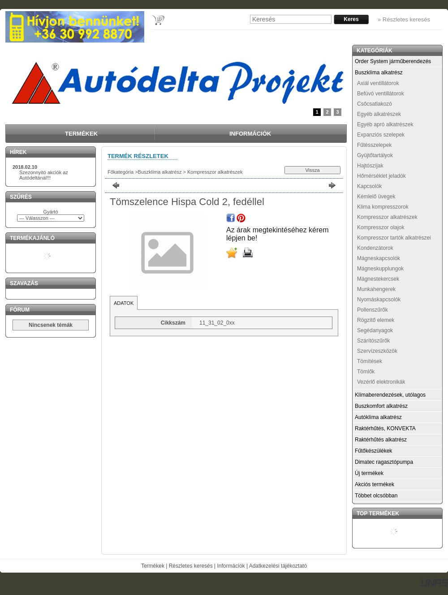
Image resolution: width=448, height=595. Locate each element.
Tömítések (369, 361)
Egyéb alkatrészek (379, 114)
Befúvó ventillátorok (380, 93)
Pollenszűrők (372, 310)
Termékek (152, 566)
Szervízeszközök (377, 351)
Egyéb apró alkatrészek (385, 124)
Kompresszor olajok (380, 227)
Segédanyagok (375, 330)
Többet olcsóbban (376, 495)
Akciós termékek (374, 484)
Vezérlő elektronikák (381, 382)
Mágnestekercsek (378, 279)
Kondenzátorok (375, 248)
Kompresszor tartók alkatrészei (394, 238)
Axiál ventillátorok (378, 83)
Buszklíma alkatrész (160, 172)
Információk (231, 566)
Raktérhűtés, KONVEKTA (385, 428)
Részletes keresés (191, 566)
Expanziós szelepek (381, 135)
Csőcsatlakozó (374, 104)
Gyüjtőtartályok (375, 155)
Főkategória (121, 172)
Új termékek (369, 473)
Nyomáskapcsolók (379, 299)
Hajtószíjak (370, 166)
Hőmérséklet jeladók (381, 176)
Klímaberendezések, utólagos (390, 395)
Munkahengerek (376, 289)
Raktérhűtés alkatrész (381, 440)
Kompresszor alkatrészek (214, 172)
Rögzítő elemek (375, 320)
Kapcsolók (369, 186)
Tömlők (366, 371)
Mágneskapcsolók (378, 258)
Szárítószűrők (373, 341)
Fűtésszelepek (374, 145)
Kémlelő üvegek (376, 196)
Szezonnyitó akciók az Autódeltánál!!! (43, 175)
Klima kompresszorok (383, 207)
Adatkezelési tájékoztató (278, 566)
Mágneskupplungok (380, 268)
